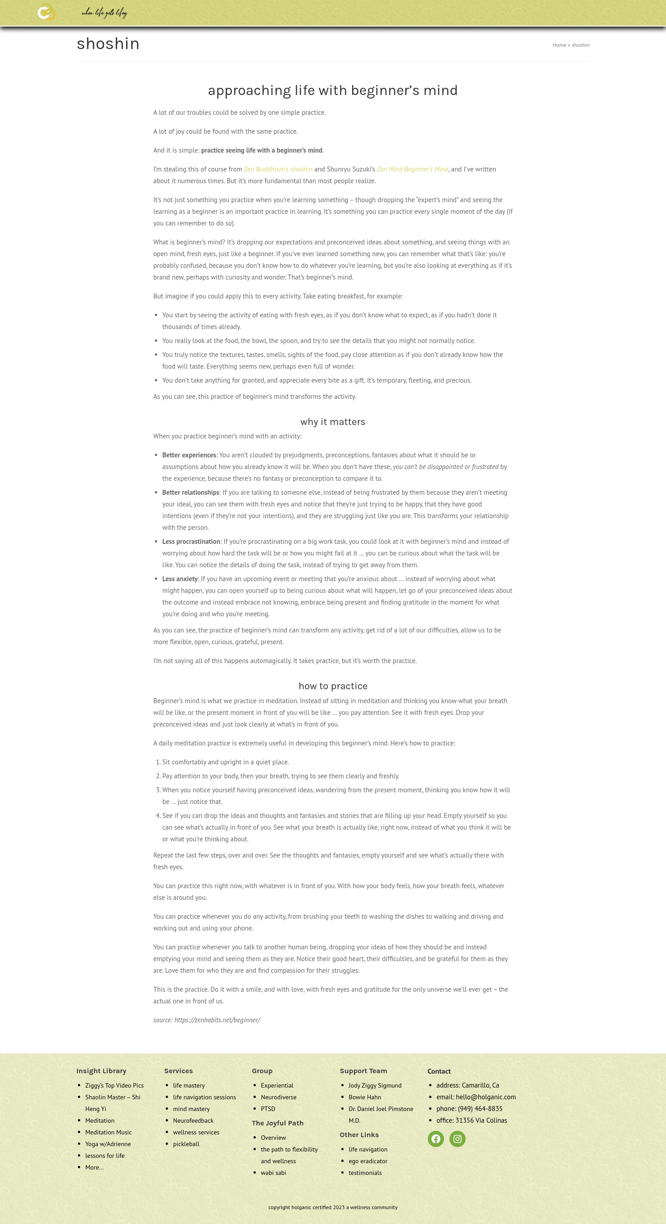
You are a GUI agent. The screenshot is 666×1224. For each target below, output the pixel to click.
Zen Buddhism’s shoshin (278, 169)
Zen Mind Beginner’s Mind (413, 169)
